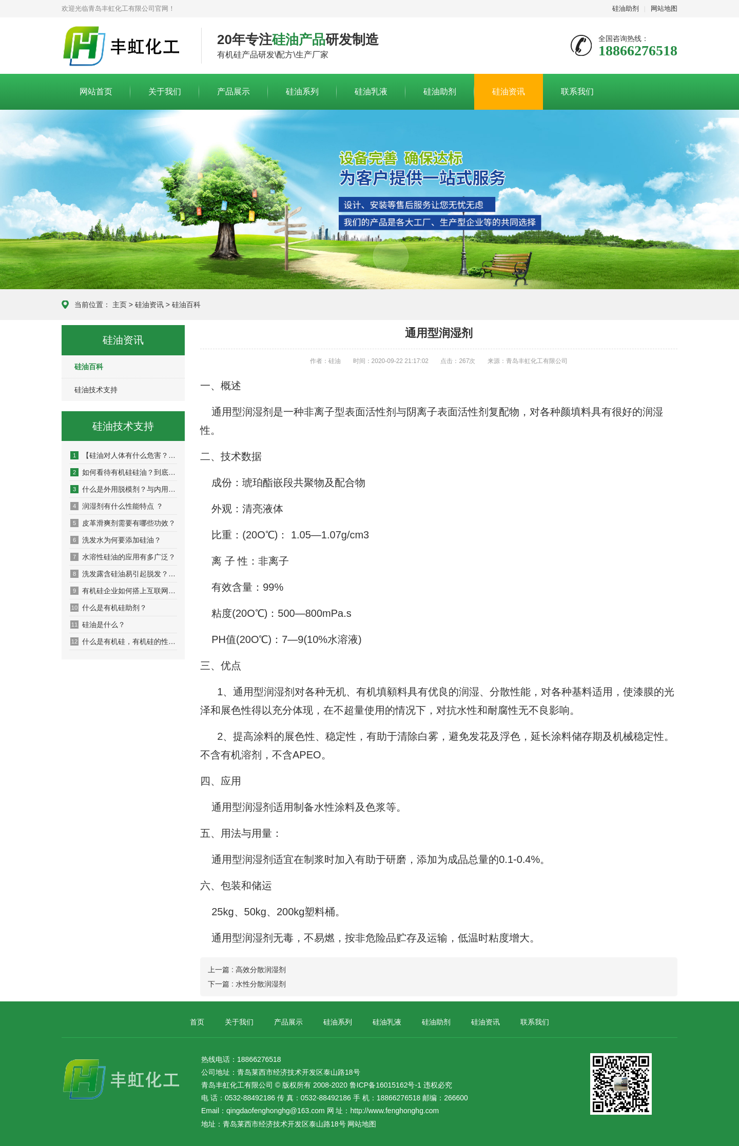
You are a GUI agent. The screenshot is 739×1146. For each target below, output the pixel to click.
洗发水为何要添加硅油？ (115, 540)
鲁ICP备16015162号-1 (385, 1085)
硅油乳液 (371, 91)
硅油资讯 (508, 91)
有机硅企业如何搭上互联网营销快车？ (123, 591)
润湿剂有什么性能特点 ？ (116, 506)
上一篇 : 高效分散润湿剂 (247, 970)
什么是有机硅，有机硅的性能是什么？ (123, 641)
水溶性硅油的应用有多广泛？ (123, 557)
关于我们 (164, 91)
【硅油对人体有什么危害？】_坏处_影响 (123, 455)
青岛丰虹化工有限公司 (124, 46)
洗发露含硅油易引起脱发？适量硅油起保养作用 (123, 574)
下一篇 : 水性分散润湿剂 (247, 984)
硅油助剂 (625, 8)
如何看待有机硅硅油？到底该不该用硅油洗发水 (123, 472)
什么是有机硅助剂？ (108, 608)
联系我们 (577, 91)
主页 (119, 304)
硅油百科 (186, 304)
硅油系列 (302, 91)
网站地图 (664, 8)
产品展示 (233, 91)
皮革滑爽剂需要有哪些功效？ (123, 523)
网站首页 (96, 91)
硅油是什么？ (97, 624)
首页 (197, 1022)
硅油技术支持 (96, 390)
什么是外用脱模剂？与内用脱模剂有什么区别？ (123, 489)
